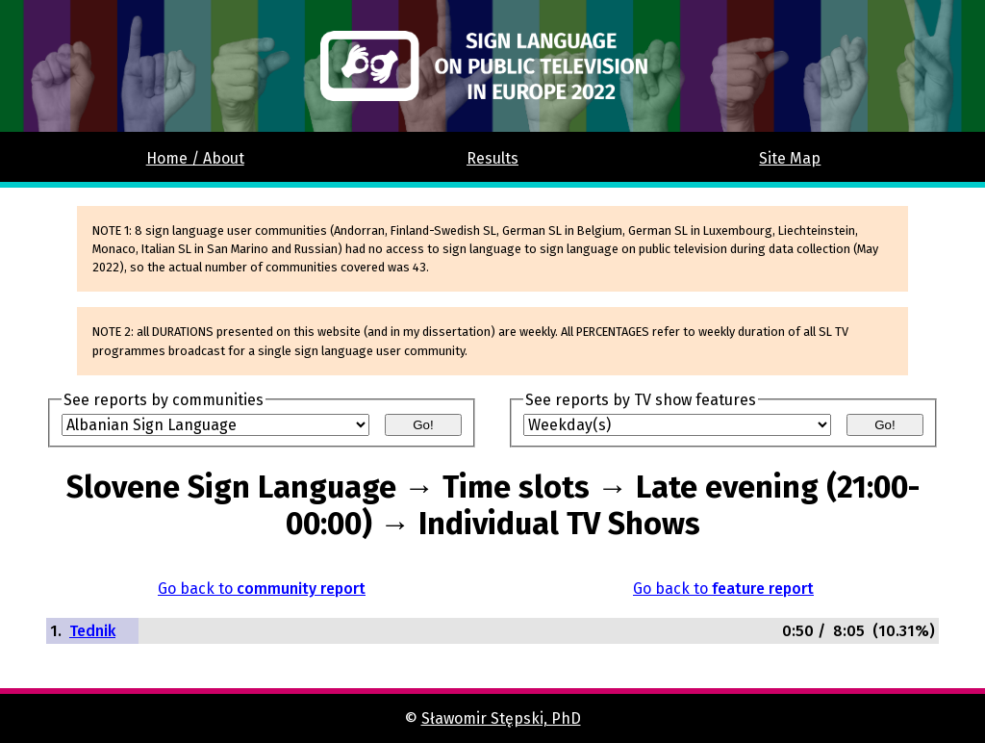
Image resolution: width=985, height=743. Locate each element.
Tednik (92, 631)
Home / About (195, 158)
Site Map (790, 158)
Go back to (262, 588)
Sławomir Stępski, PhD (501, 718)
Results (492, 158)
